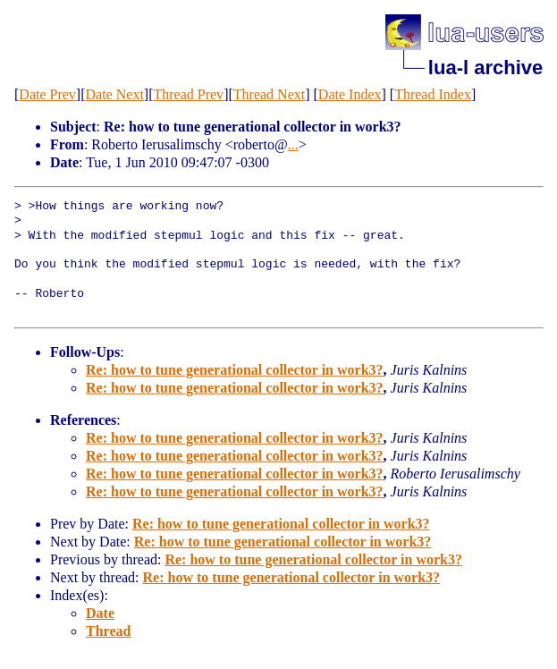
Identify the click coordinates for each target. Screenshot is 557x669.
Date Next (115, 94)
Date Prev (47, 94)
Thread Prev (188, 94)
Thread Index (432, 94)
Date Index (350, 94)
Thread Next (269, 94)
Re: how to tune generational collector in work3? (235, 369)
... (293, 144)
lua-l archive (485, 67)
